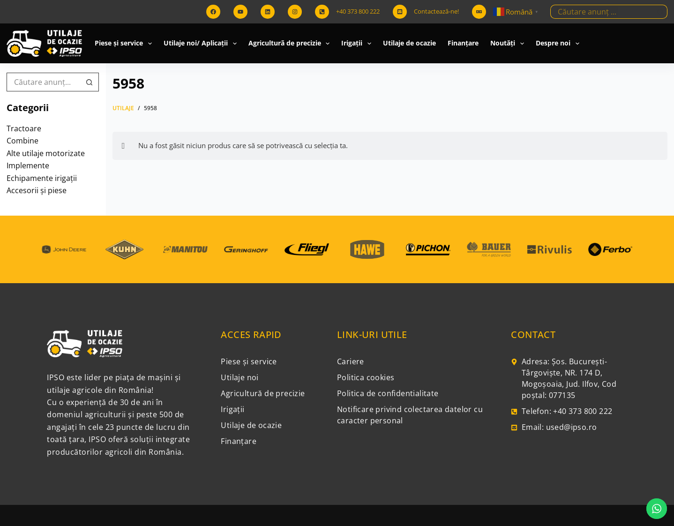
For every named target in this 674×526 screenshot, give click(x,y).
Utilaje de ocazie (409, 42)
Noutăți (509, 43)
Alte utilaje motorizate (46, 153)
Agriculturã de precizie (291, 43)
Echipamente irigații (42, 178)
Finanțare (463, 42)
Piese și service (125, 43)
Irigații (358, 43)
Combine (22, 140)
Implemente (28, 165)
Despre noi (559, 43)
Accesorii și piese (37, 190)
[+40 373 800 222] (322, 12)
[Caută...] (601, 12)
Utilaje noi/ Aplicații (202, 43)
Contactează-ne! (436, 11)
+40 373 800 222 (358, 11)
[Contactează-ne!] (400, 12)
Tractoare (24, 128)
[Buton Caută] (660, 12)
